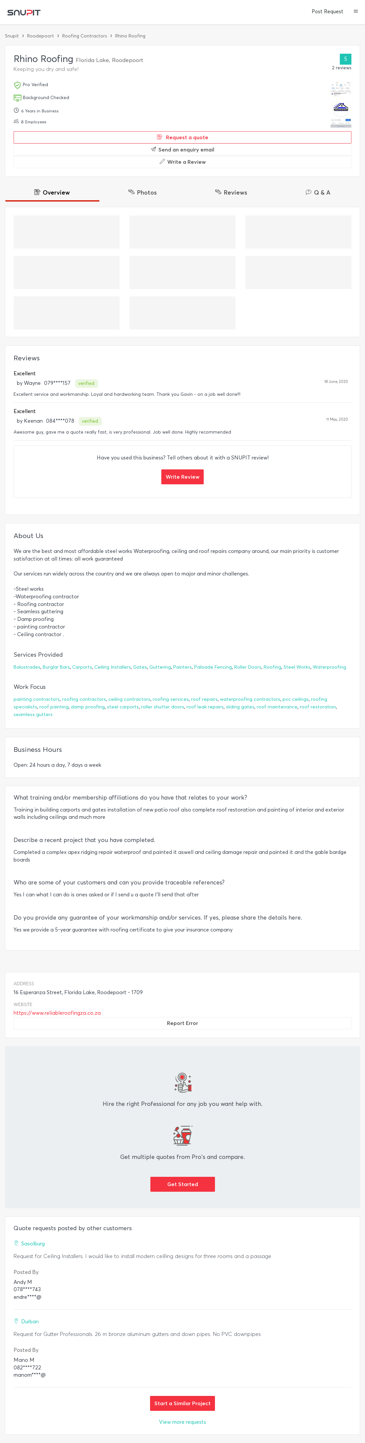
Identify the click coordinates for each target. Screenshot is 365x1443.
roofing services (171, 699)
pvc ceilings (296, 699)
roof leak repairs (205, 707)
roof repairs (204, 699)
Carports (82, 667)
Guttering (160, 667)
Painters (182, 667)
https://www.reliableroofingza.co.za (57, 1013)
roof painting (54, 707)
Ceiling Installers (112, 667)
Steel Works (297, 667)
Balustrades (27, 667)
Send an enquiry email (182, 149)
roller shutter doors (162, 707)
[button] (355, 12)
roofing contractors (84, 699)
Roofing (272, 667)
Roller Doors (247, 667)
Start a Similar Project (182, 1403)
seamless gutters (33, 714)
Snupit (12, 36)
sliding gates (240, 707)
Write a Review (183, 161)
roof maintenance (277, 707)
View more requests (182, 1422)
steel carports (123, 707)
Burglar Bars (56, 667)
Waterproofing (329, 667)
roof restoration (318, 707)
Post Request (327, 12)
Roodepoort (40, 36)
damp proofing (88, 707)
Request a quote (182, 137)
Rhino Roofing (130, 36)
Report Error (182, 1023)
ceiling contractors (129, 699)
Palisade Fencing (213, 667)
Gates (140, 667)
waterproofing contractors (250, 699)
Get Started (182, 1184)
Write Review (182, 476)
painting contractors (37, 699)
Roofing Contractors (84, 36)
